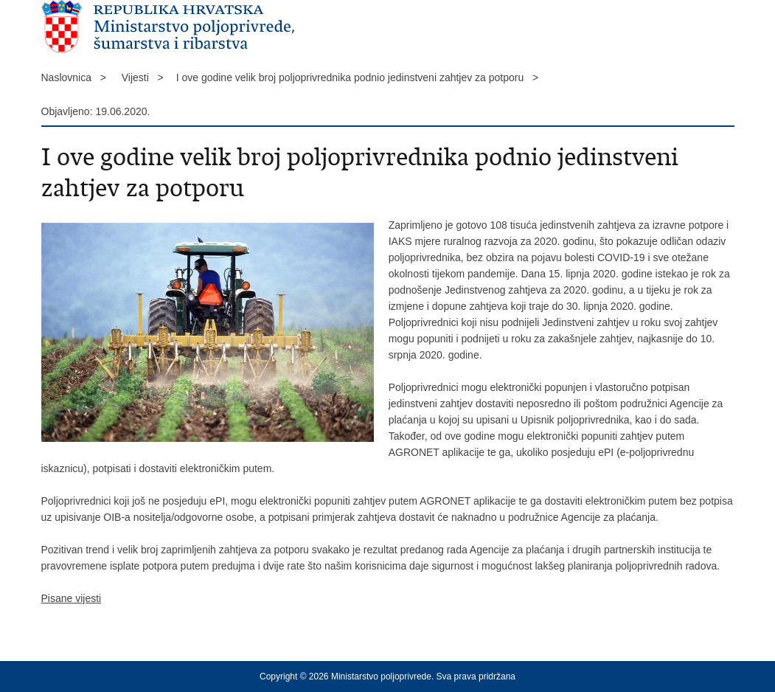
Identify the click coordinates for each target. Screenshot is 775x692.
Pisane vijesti (71, 598)
